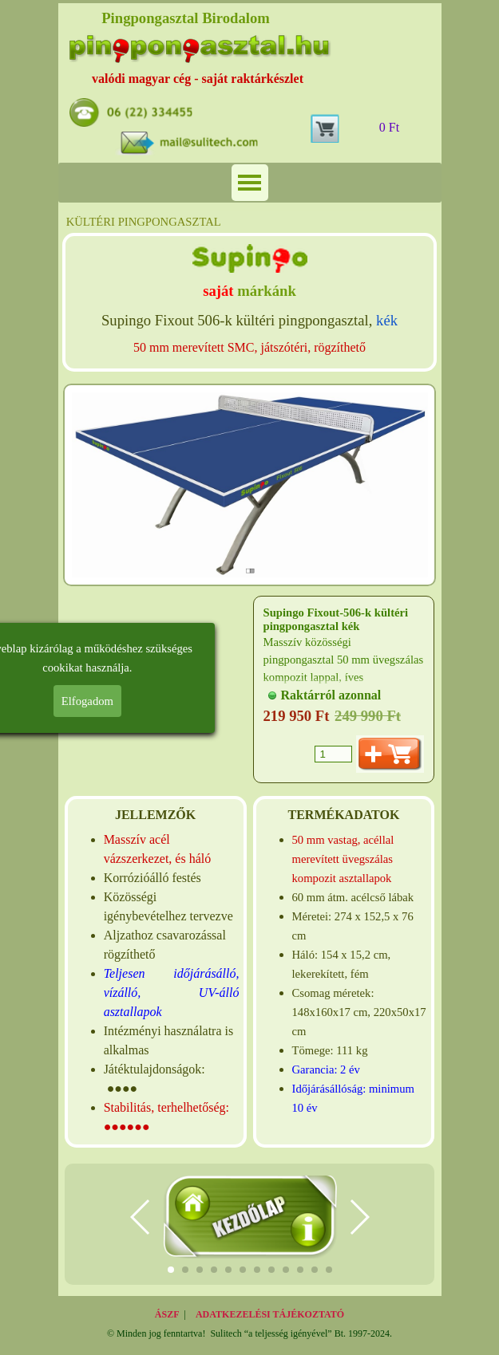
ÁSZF (167, 1314)
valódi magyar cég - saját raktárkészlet (197, 78)
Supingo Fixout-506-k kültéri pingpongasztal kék (336, 619)
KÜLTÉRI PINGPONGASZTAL (143, 221)
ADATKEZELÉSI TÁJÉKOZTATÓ (270, 1314)
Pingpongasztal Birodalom (185, 18)
